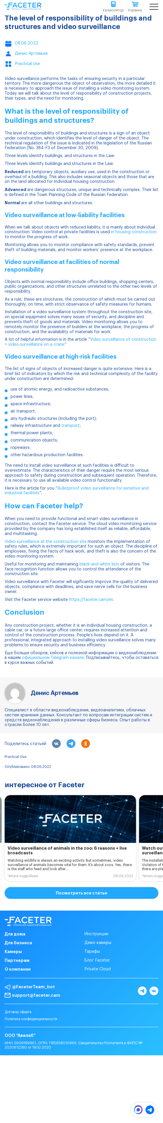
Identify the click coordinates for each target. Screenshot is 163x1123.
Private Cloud (97, 969)
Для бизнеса (18, 943)
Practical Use (15, 757)
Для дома (15, 934)
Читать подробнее (23, 876)
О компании (18, 969)
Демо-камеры (97, 943)
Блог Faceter (97, 960)
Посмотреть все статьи (81, 893)
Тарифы (92, 952)
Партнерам (17, 960)
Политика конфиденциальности (31, 1019)
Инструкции (96, 934)
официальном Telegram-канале (53, 658)
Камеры (13, 952)
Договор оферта (18, 1012)
